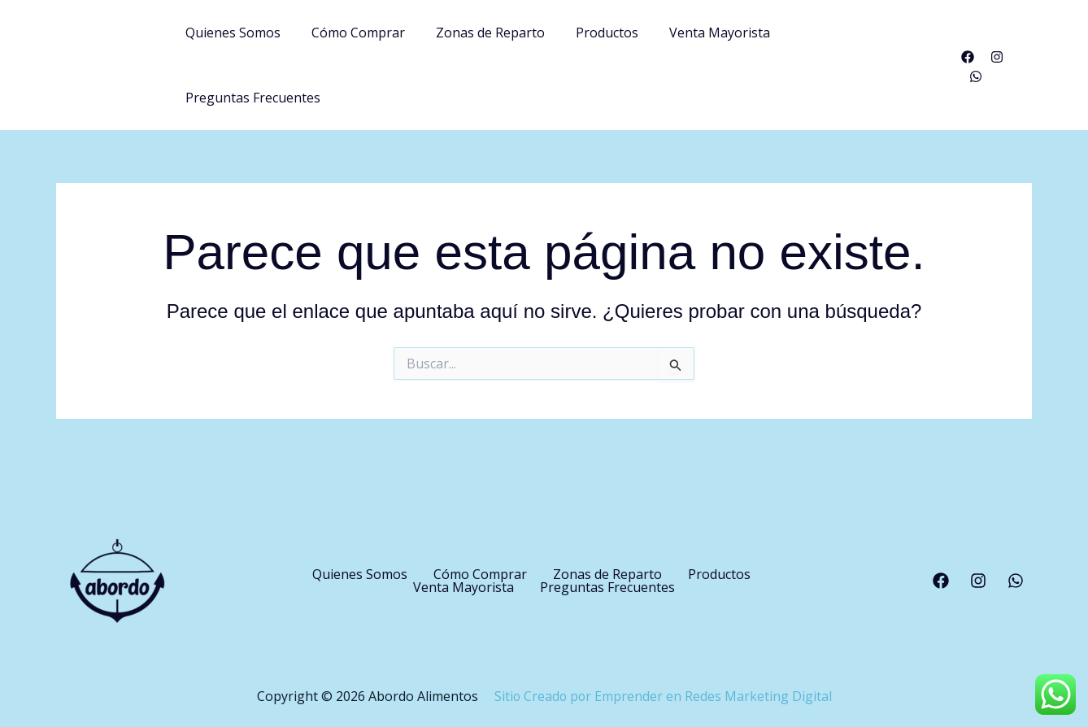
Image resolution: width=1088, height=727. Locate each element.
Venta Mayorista (719, 62)
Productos (612, 62)
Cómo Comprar (373, 62)
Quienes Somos (252, 62)
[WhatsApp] (1025, 63)
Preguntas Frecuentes (863, 62)
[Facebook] (966, 63)
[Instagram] (996, 63)
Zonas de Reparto (500, 62)
